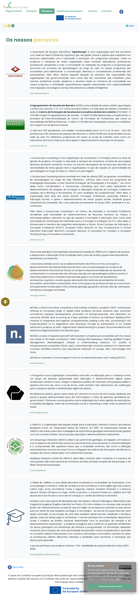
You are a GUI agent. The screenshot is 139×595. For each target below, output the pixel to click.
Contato (107, 11)
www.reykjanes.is (38, 470)
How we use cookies (112, 579)
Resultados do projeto (70, 11)
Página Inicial (14, 11)
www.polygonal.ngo (39, 412)
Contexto (31, 11)
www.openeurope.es (39, 93)
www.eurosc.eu (37, 239)
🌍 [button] (130, 25)
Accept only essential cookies (110, 586)
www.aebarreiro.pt (38, 145)
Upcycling (15, 567)
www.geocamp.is (38, 295)
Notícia (93, 11)
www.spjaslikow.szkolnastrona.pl (45, 554)
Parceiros (46, 11)
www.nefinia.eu (37, 363)
